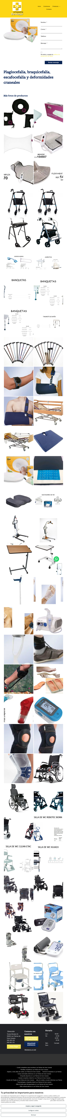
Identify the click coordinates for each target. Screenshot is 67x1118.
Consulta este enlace (44, 1100)
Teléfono (43, 36)
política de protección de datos (50, 55)
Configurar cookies (33, 1110)
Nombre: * (44, 22)
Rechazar (33, 1115)
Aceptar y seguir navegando (33, 1106)
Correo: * (43, 29)
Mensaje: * (44, 43)
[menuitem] (39, 6)
